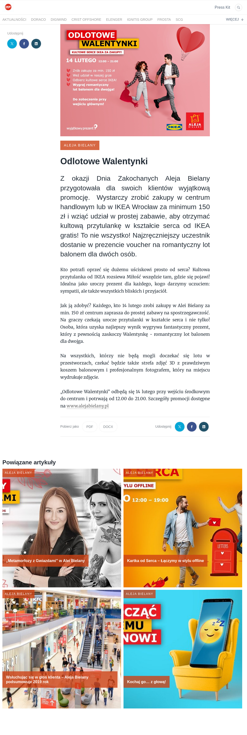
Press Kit (222, 7)
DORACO (38, 19)
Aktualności (14, 19)
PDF (89, 427)
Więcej (234, 19)
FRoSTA (164, 19)
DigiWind (59, 19)
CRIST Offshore (86, 19)
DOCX (108, 427)
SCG (179, 19)
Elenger (114, 19)
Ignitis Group (140, 19)
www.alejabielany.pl (88, 406)
